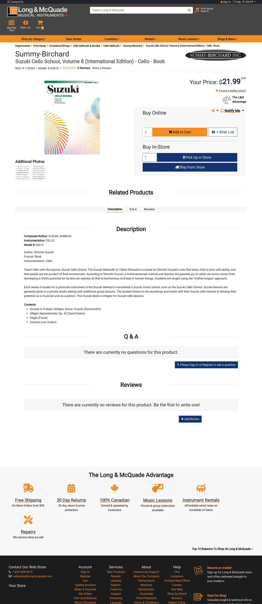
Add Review (190, 406)
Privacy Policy (146, 566)
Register (85, 536)
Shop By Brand (176, 553)
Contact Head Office (177, 540)
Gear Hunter (73, 26)
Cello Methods (111, 32)
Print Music (39, 32)
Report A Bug (176, 562)
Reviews (177, 558)
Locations (176, 536)
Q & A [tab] (133, 196)
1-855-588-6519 (21, 532)
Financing (116, 558)
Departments (22, 32)
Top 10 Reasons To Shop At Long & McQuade (222, 509)
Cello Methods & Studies (86, 32)
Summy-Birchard (132, 32)
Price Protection (146, 558)
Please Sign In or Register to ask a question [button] (206, 352)
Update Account (85, 545)
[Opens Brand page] (215, 42)
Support (116, 553)
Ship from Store (190, 154)
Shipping (116, 566)
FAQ (177, 532)
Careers (177, 545)
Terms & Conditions (146, 562)
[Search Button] (187, 12)
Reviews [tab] (149, 196)
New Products (116, 532)
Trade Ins (116, 549)
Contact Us (15, 1)
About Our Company (146, 536)
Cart (85, 540)
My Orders (85, 553)
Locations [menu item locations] (111, 26)
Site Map (177, 549)
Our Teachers (146, 575)
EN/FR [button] (247, 1)
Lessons (115, 540)
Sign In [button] (225, 1)
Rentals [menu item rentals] (149, 26)
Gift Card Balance (85, 558)
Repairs (116, 545)
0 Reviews (83, 55)
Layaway (116, 562)
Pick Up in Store (197, 144)
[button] (252, 13)
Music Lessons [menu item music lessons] (188, 26)
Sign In (85, 532)
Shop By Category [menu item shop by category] (32, 26)
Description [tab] (115, 196)
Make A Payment (85, 549)
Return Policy (146, 571)
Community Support (146, 532)
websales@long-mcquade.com (30, 536)
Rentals (116, 536)
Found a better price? (230, 78)
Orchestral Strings (59, 32)
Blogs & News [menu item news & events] (226, 26)
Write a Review (101, 55)
